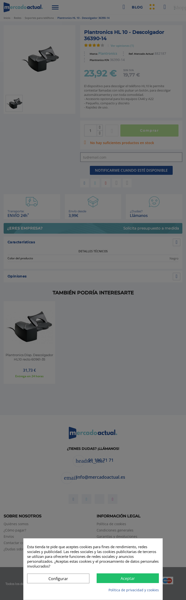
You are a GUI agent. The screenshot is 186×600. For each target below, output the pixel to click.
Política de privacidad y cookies (133, 590)
